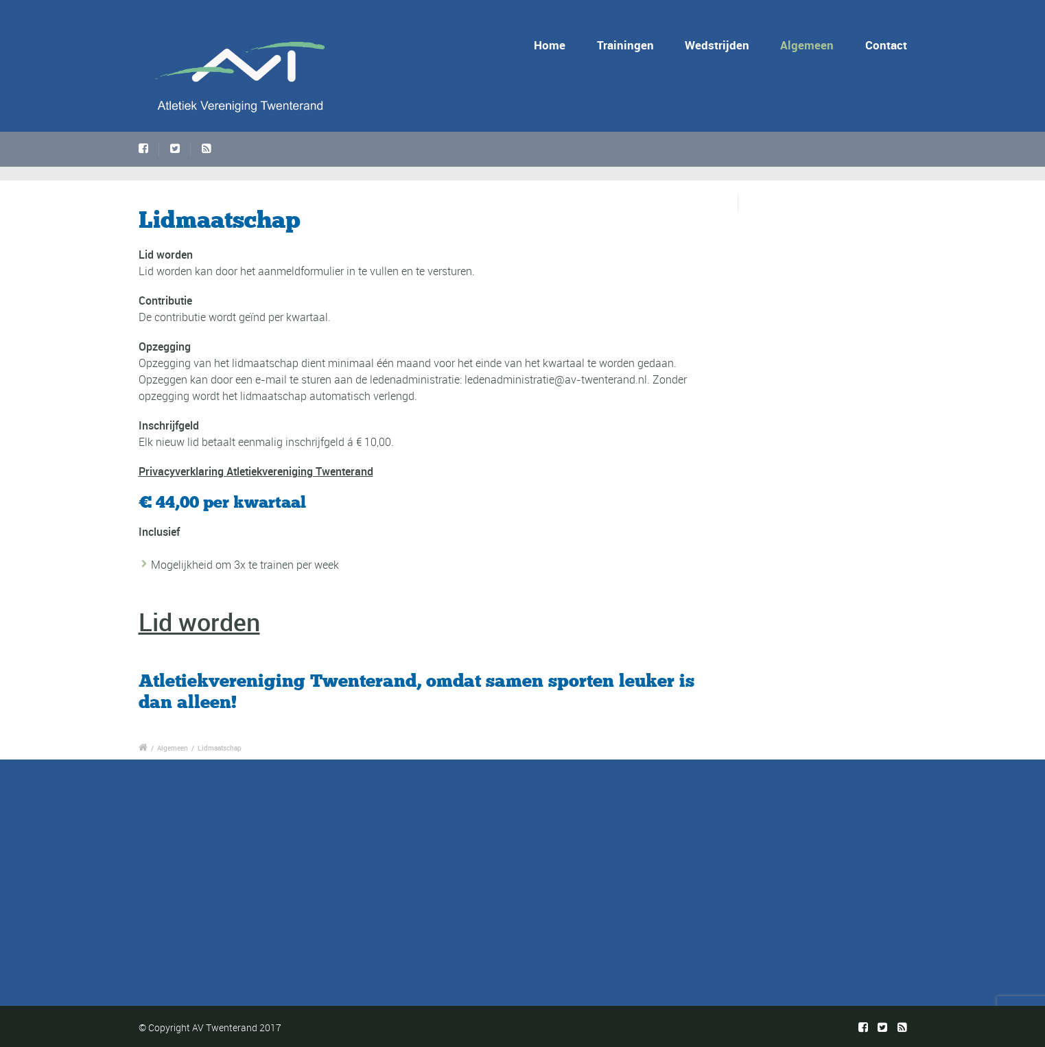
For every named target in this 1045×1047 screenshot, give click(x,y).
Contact (886, 45)
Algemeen (807, 45)
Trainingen (625, 45)
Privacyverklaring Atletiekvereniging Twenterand (256, 471)
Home (549, 45)
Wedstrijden (717, 45)
